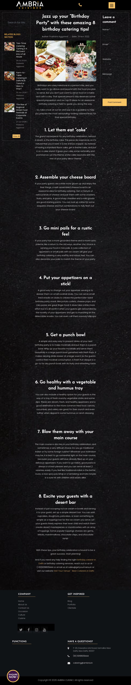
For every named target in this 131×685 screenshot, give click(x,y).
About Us (22, 604)
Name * (106, 29)
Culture (21, 614)
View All (16, 136)
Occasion (23, 611)
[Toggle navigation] (111, 5)
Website (107, 59)
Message (107, 74)
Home (21, 601)
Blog (70, 601)
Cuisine (21, 618)
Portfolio (72, 604)
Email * (106, 44)
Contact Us (23, 608)
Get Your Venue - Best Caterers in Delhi (74, 570)
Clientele (72, 608)
